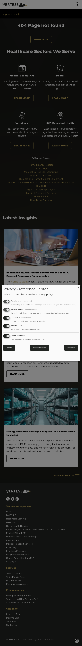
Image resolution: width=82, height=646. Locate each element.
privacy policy (45, 294)
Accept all (71, 347)
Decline (9, 347)
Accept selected (39, 347)
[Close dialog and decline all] (78, 286)
